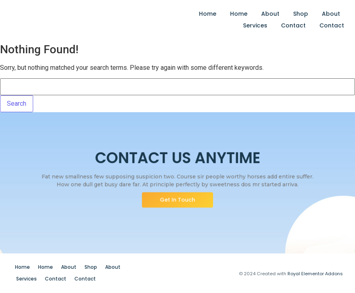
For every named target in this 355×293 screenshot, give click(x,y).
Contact (293, 25)
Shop (300, 14)
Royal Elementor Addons (315, 273)
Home (207, 14)
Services (255, 25)
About (270, 14)
